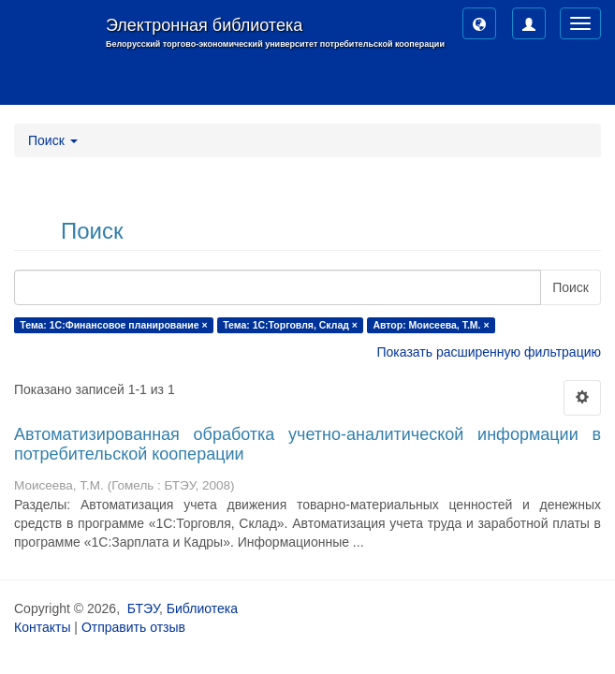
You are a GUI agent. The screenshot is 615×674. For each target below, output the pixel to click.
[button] (479, 23)
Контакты (42, 627)
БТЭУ (143, 608)
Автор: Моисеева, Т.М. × (431, 324)
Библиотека (202, 608)
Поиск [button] (53, 140)
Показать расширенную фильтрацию (489, 351)
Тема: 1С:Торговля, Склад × (290, 324)
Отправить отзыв (133, 627)
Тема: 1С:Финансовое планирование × (113, 324)
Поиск (570, 287)
